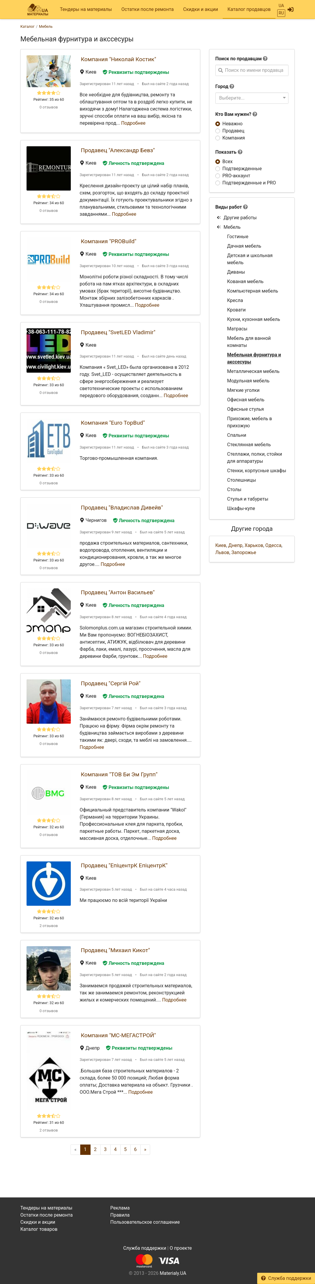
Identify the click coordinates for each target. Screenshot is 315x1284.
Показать (228, 152)
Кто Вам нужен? (236, 114)
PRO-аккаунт (236, 175)
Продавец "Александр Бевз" (118, 150)
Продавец (233, 131)
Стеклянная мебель (249, 444)
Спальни (236, 435)
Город (221, 86)
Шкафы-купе (241, 508)
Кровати (236, 310)
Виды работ (228, 207)
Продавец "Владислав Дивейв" (122, 507)
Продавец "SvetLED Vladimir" (118, 332)
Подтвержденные (242, 168)
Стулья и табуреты (247, 499)
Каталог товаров (39, 1229)
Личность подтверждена (133, 163)
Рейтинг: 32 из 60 (48, 827)
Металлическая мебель (253, 371)
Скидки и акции (200, 9)
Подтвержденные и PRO (249, 183)
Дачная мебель (244, 246)
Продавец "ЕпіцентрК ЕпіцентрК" (124, 865)
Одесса (273, 545)
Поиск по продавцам (238, 58)
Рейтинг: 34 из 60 (48, 203)
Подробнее (133, 123)
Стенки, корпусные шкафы (256, 470)
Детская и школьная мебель (250, 259)
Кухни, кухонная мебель (253, 319)
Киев (220, 545)
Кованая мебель (245, 281)
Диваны (236, 272)
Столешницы (241, 480)
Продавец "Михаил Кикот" (115, 950)
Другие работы (236, 217)
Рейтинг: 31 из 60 (48, 1122)
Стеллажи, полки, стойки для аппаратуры (254, 457)
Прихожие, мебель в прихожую (249, 422)
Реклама (120, 1208)
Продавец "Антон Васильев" (118, 592)
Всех (227, 161)
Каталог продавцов (248, 9)
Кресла (235, 300)
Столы (234, 489)
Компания (233, 138)
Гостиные (237, 236)
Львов (222, 552)
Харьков (254, 545)
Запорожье (244, 552)
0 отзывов (49, 107)
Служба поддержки (286, 1278)
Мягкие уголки (243, 390)
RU (281, 13)
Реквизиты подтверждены (136, 72)
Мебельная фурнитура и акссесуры (254, 358)
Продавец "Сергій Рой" (110, 683)
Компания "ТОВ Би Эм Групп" (119, 774)
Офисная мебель (246, 399)
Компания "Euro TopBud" (113, 422)
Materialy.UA (173, 1273)
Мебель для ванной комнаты (249, 341)
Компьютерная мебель (252, 291)
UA (281, 5)
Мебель (228, 227)
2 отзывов (49, 925)
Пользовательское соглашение (145, 1222)
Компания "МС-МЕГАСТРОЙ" (118, 1035)
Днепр (235, 545)
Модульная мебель (248, 381)
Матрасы (237, 329)
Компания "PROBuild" (108, 241)
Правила (119, 1215)
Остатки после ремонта (148, 9)
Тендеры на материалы (86, 9)
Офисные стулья (245, 409)
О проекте (181, 1248)
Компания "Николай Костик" (118, 59)
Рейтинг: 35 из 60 (48, 99)
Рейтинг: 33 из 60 (48, 385)
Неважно (232, 123)
